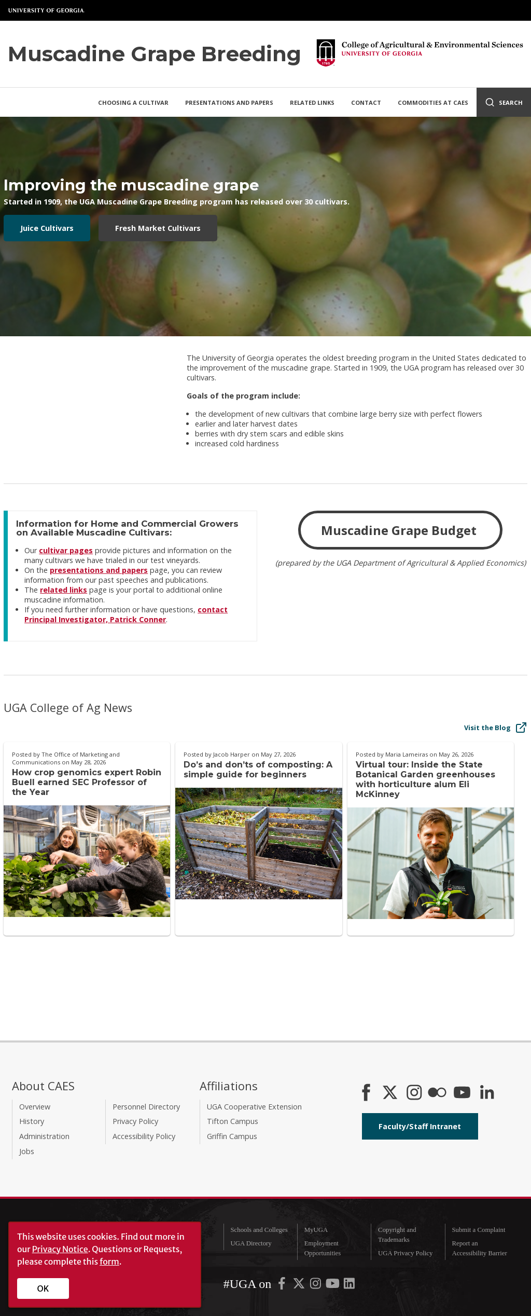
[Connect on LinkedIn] (486, 1093)
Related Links (312, 102)
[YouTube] (462, 1093)
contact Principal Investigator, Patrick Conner (126, 614)
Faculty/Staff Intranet (420, 1126)
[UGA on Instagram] (316, 1285)
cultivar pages (66, 550)
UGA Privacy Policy (405, 1253)
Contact (366, 102)
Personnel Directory (146, 1107)
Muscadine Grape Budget (400, 530)
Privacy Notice (60, 1249)
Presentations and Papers (229, 102)
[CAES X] (391, 1093)
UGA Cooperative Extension (254, 1107)
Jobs (26, 1151)
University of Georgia (46, 10)
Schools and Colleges (258, 1229)
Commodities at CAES (433, 102)
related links (63, 590)
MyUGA (316, 1229)
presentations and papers (99, 570)
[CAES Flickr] (437, 1093)
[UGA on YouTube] (333, 1285)
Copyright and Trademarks (397, 1234)
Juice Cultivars (47, 228)
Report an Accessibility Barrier (479, 1248)
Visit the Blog (495, 727)
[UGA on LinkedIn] (349, 1285)
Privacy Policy (135, 1121)
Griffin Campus (232, 1136)
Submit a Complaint (478, 1229)
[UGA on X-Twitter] (299, 1285)
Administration (44, 1136)
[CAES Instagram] (414, 1093)
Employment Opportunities (322, 1248)
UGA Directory (250, 1243)
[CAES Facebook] (366, 1093)
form (109, 1261)
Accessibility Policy (144, 1136)
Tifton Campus (232, 1121)
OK (43, 1288)
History (31, 1121)
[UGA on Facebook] (282, 1285)
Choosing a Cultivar (133, 102)
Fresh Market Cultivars (158, 228)
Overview (34, 1107)
